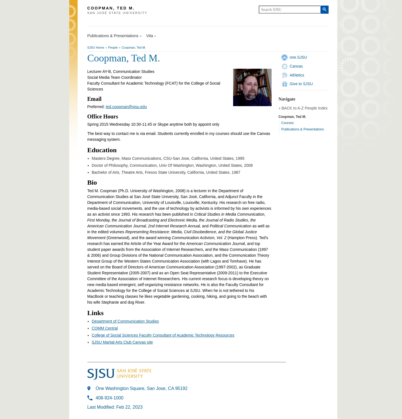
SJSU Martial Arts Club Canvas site (122, 342)
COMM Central (105, 328)
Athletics (297, 75)
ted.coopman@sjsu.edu (126, 106)
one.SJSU (298, 57)
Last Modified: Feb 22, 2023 (115, 407)
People (113, 47)
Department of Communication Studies (125, 321)
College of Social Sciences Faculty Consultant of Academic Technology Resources (163, 335)
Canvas (296, 66)
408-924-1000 (110, 398)
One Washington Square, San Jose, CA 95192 (142, 388)
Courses (287, 123)
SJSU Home (95, 47)
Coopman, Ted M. (134, 47)
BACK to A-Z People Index (305, 108)
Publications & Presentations (302, 129)
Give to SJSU (301, 84)
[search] (289, 9)
